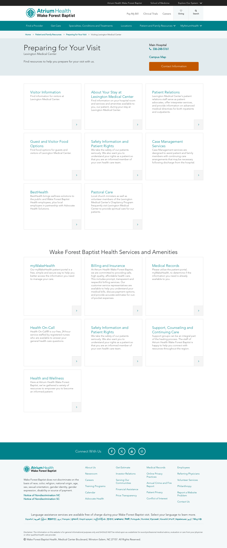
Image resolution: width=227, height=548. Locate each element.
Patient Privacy (155, 492)
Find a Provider (34, 25)
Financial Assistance (127, 489)
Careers (167, 13)
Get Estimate (123, 467)
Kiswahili (164, 519)
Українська (180, 519)
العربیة (37, 519)
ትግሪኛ (171, 519)
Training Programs (95, 486)
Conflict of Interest (157, 498)
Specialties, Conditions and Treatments (91, 25)
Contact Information (174, 66)
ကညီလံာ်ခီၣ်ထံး (100, 519)
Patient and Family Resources (156, 25)
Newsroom (91, 473)
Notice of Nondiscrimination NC (42, 495)
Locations (126, 25)
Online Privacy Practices (154, 475)
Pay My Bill (133, 13)
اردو (189, 519)
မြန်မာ (43, 519)
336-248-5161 (161, 49)
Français (66, 519)
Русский (154, 519)
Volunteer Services (187, 479)
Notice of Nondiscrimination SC (41, 498)
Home (28, 34)
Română (145, 519)
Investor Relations (126, 473)
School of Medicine (160, 3)
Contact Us (183, 501)
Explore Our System (188, 3)
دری (59, 519)
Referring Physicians (188, 473)
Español (29, 519)
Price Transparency (126, 495)
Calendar (90, 492)
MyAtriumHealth (189, 25)
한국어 (110, 519)
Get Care (56, 25)
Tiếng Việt (197, 519)
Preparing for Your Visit (76, 34)
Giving (181, 12)
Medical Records (156, 467)
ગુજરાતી (74, 519)
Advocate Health (94, 498)
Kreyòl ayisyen (85, 519)
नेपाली (127, 519)
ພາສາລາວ (119, 519)
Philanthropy (184, 486)
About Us (90, 467)
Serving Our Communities (123, 481)
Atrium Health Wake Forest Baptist (124, 3)
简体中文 (52, 519)
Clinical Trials (150, 13)
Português (135, 519)
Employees (183, 467)
